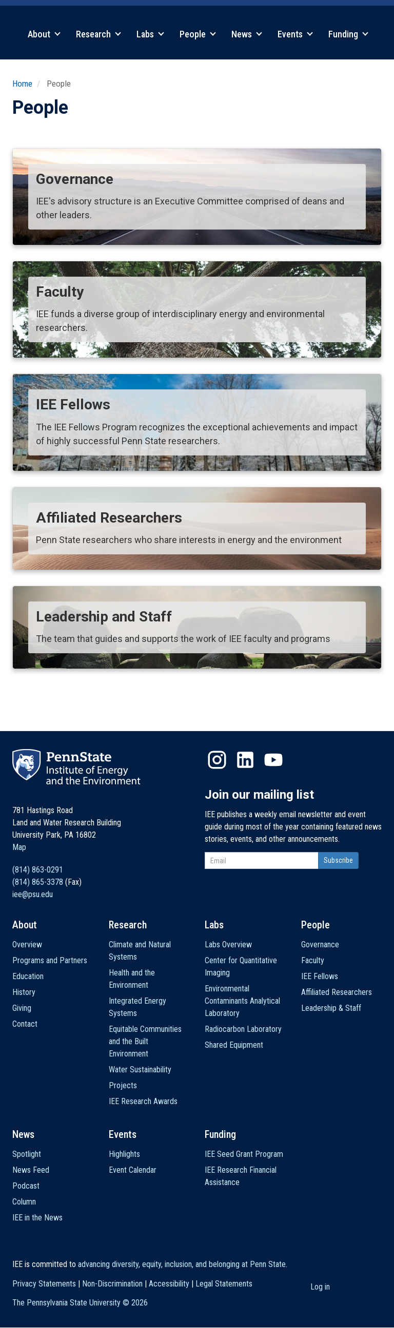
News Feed (30, 1170)
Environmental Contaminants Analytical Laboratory (242, 1001)
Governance (320, 944)
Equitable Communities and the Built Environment (145, 1041)
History (23, 992)
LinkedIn (245, 760)
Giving (21, 1008)
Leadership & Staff (331, 1008)
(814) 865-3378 (37, 882)
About (44, 34)
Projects (123, 1085)
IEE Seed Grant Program (244, 1154)
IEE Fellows (319, 976)
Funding (348, 34)
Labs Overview (228, 944)
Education (28, 976)
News (246, 34)
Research (98, 34)
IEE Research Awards (143, 1101)
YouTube (273, 760)
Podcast (26, 1186)
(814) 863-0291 (37, 870)
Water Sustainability (140, 1069)
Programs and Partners (49, 960)
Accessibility (169, 1284)
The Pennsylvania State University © (80, 1303)
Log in (320, 1287)
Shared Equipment (234, 1045)
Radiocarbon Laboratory (243, 1029)
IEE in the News (37, 1217)
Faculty (312, 960)
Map (19, 847)
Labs (150, 34)
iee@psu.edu (32, 894)
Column (24, 1202)
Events (295, 34)
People (198, 34)
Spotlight (26, 1154)
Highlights (124, 1154)
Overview (27, 944)
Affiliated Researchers (336, 992)
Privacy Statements (44, 1284)
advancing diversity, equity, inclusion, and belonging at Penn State (182, 1264)
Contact (24, 1024)
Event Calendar (132, 1170)
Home (22, 83)
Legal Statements (223, 1284)
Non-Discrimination (112, 1284)
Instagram (217, 760)
